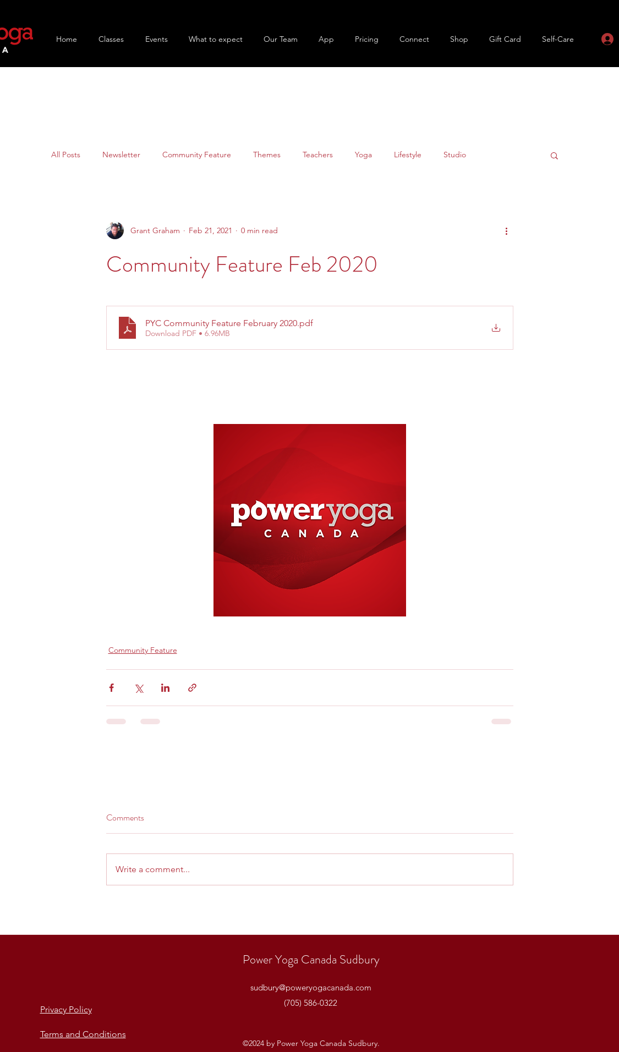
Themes (267, 154)
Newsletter (121, 154)
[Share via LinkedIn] (165, 687)
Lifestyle (407, 154)
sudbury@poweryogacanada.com (310, 987)
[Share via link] (192, 687)
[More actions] (506, 230)
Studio (454, 154)
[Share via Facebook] (111, 687)
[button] (106, 39)
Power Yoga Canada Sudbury (311, 959)
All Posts (65, 154)
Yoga (363, 154)
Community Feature (196, 154)
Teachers (318, 154)
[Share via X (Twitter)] (138, 687)
